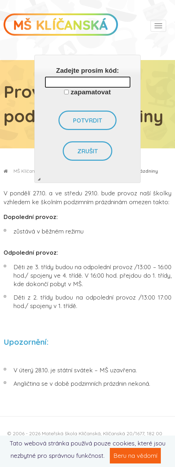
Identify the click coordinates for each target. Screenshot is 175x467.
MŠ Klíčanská (23, 171)
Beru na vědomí (135, 455)
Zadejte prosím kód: (87, 70)
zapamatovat (91, 92)
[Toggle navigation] (158, 26)
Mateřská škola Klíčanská (71, 433)
